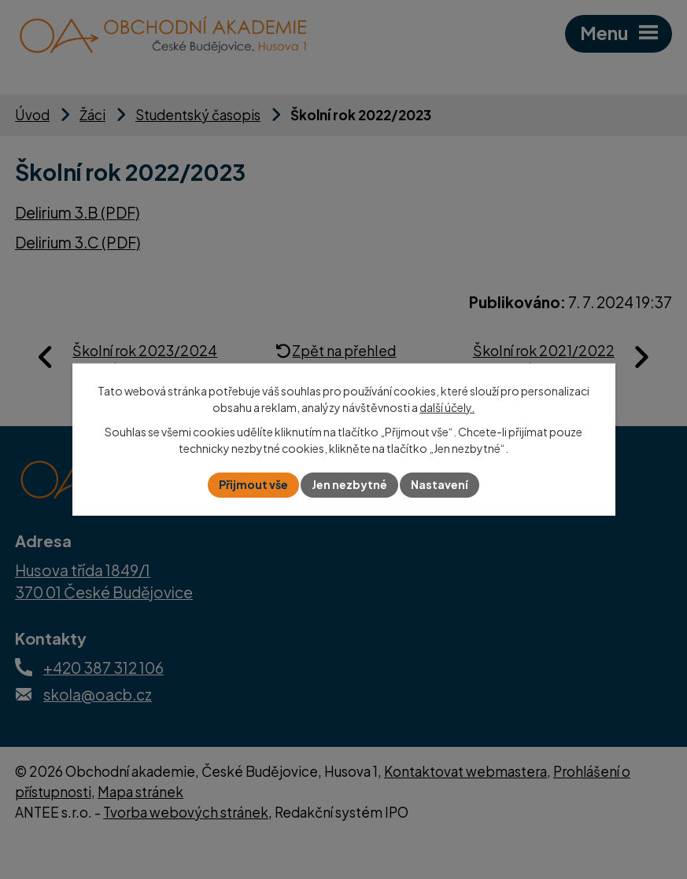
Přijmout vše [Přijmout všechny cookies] (253, 484)
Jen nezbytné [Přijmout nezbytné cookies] (349, 484)
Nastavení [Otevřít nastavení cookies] (439, 484)
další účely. (447, 407)
